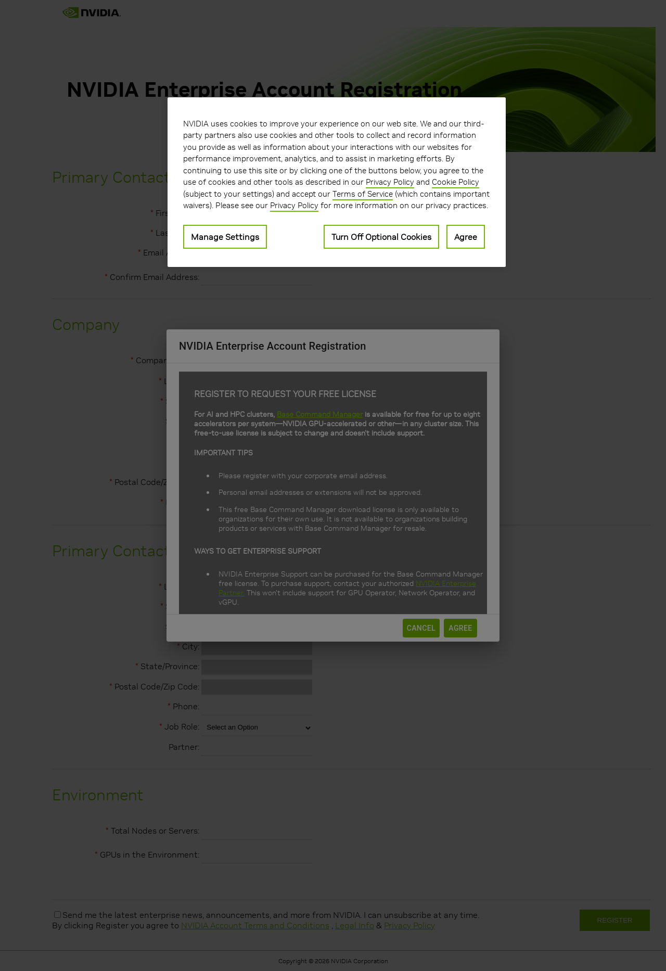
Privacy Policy (390, 182)
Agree (465, 237)
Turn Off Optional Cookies (381, 237)
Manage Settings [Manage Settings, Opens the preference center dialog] (225, 237)
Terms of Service (362, 194)
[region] (337, 182)
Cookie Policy (455, 182)
